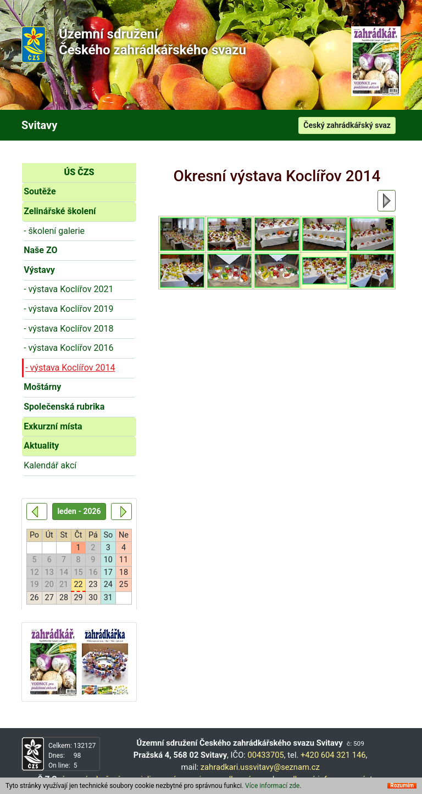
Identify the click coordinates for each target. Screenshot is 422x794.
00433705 (266, 755)
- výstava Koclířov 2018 (68, 328)
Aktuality (41, 445)
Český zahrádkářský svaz (347, 125)
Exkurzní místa (53, 426)
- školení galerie (54, 231)
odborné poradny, (253, 779)
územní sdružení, (91, 779)
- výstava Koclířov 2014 (70, 367)
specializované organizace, (172, 779)
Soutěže (40, 191)
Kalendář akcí (50, 465)
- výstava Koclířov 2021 (68, 289)
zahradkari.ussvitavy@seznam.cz (260, 767)
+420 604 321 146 (333, 755)
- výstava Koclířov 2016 (68, 348)
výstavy (371, 779)
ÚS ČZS (79, 172)
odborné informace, (321, 779)
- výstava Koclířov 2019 (68, 309)
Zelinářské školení (60, 211)
